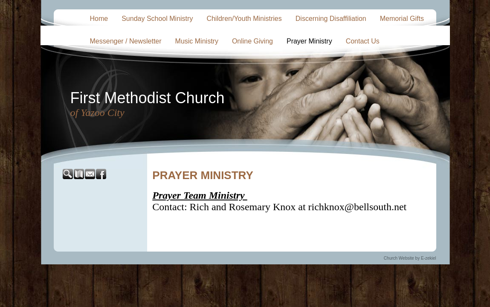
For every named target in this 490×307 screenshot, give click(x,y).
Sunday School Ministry (157, 18)
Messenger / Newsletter (126, 41)
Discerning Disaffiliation (331, 18)
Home (99, 18)
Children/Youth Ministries (243, 18)
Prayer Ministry (309, 41)
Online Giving (252, 41)
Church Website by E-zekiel (410, 258)
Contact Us (363, 41)
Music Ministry (196, 41)
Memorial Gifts (402, 18)
